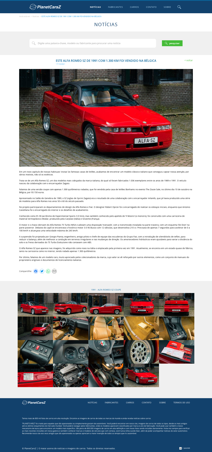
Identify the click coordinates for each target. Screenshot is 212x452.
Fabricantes (115, 7)
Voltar (189, 60)
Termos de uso (181, 402)
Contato (151, 7)
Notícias (95, 7)
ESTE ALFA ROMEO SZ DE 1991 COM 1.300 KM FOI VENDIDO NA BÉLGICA (71, 16)
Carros (134, 7)
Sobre (167, 7)
